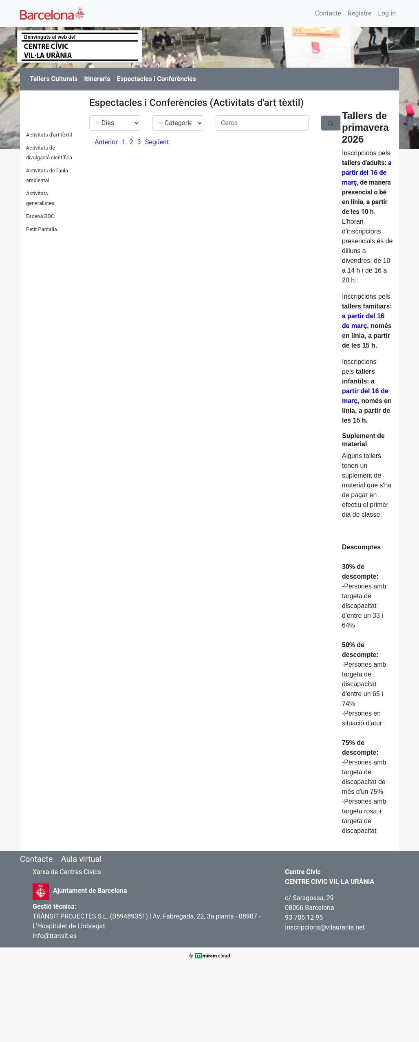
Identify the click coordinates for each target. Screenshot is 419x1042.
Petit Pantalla (41, 229)
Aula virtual (81, 859)
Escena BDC (40, 216)
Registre (359, 13)
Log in (387, 13)
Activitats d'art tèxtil (49, 135)
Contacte (328, 13)
